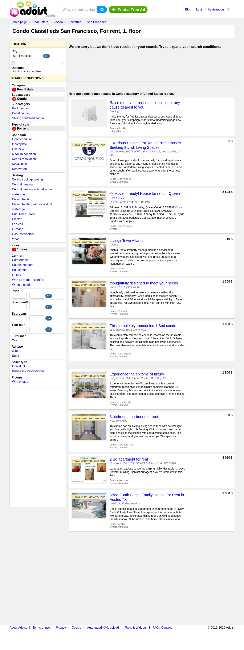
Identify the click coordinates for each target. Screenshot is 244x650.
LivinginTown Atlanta (127, 240)
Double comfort (22, 265)
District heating (22, 199)
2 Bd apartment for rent (129, 459)
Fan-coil (17, 224)
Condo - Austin (117, 524)
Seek (15, 355)
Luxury (16, 274)
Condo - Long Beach (120, 402)
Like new (18, 149)
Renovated (19, 169)
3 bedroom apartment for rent (134, 417)
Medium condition (24, 154)
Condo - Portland (118, 311)
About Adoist (18, 627)
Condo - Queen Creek (121, 226)
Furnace (17, 229)
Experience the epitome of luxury (137, 374)
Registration (216, 9)
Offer (15, 350)
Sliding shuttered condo (28, 118)
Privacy (61, 627)
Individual (18, 366)
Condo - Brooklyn (118, 128)
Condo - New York (119, 480)
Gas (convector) (23, 234)
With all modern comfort (28, 279)
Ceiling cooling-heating (27, 179)
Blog (188, 9)
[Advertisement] (152, 66)
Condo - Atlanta (117, 268)
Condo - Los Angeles (120, 179)
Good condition (22, 139)
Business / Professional (28, 371)
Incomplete (19, 144)
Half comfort (20, 269)
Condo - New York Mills (121, 444)
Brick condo (20, 108)
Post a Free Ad (128, 9)
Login (199, 9)
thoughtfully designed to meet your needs (144, 283)
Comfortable (20, 260)
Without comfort (22, 284)
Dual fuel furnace (23, 214)
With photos (20, 381)
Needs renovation (24, 159)
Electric (17, 219)
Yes (14, 340)
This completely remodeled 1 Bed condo (143, 326)
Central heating (22, 184)
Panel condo (20, 113)
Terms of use (41, 627)
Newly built (19, 164)
